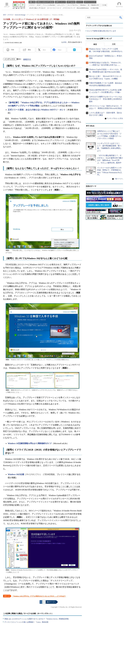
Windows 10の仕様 (16, 474)
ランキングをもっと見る (115, 118)
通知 (29, 50)
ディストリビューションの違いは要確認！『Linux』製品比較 (26, 622)
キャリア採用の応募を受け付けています (101, 31)
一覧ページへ (118, 179)
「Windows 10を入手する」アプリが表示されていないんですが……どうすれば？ (39, 596)
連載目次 (27, 59)
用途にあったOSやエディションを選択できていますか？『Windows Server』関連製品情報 (36, 619)
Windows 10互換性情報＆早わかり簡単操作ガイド (30, 443)
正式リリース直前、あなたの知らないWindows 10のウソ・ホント (37, 110)
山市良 (64, 42)
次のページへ (51, 602)
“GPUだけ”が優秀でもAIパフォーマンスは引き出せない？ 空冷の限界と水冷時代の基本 (105, 99)
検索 (121, 17)
